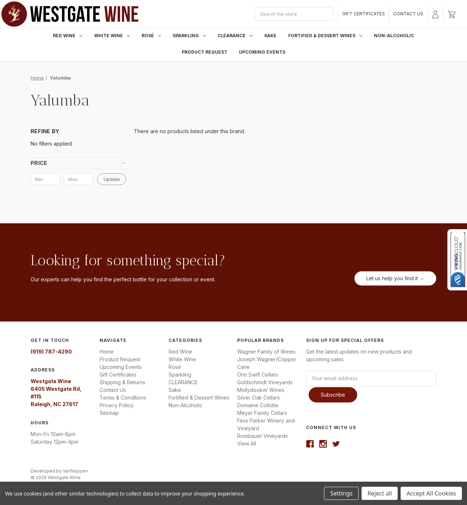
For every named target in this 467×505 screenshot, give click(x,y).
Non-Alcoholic (394, 35)
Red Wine (67, 35)
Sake (270, 35)
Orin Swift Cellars (257, 374)
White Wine (112, 35)
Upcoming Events (262, 52)
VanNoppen (75, 469)
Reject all (379, 493)
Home (107, 351)
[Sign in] (435, 13)
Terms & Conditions (123, 397)
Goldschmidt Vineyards (265, 382)
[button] (78, 163)
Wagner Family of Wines (266, 351)
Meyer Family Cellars (262, 413)
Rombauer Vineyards (262, 436)
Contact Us (408, 13)
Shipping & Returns (122, 382)
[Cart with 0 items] (451, 13)
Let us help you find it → (395, 278)
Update (112, 179)
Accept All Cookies (431, 493)
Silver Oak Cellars (258, 397)
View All (246, 443)
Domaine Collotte (257, 405)
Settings (341, 493)
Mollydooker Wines (260, 390)
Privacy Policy (117, 405)
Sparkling (189, 35)
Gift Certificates (363, 13)
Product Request (204, 52)
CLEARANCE (234, 35)
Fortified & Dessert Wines (325, 35)
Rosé (151, 35)
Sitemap (109, 413)
